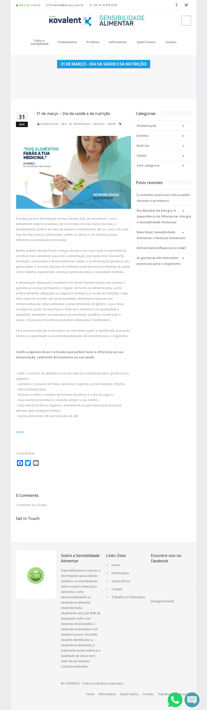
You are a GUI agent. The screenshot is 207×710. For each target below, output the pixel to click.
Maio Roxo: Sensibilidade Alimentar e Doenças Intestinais (161, 235)
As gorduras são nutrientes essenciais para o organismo (158, 261)
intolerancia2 (49, 124)
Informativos (118, 42)
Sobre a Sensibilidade (40, 42)
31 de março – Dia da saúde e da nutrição (73, 113)
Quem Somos (146, 42)
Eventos (142, 135)
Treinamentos (67, 42)
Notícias (98, 124)
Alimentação (81, 124)
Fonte (20, 432)
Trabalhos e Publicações (128, 597)
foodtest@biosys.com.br (65, 5)
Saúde (111, 124)
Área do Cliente (28, 5)
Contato (171, 42)
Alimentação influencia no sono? (161, 248)
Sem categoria (148, 165)
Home (115, 565)
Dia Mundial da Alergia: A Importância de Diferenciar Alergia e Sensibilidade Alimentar (164, 216)
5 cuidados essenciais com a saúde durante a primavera (163, 198)
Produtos (93, 42)
